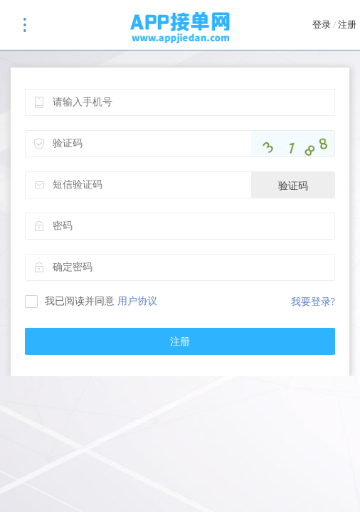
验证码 (293, 186)
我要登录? (313, 302)
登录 (321, 24)
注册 (347, 24)
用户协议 (137, 301)
